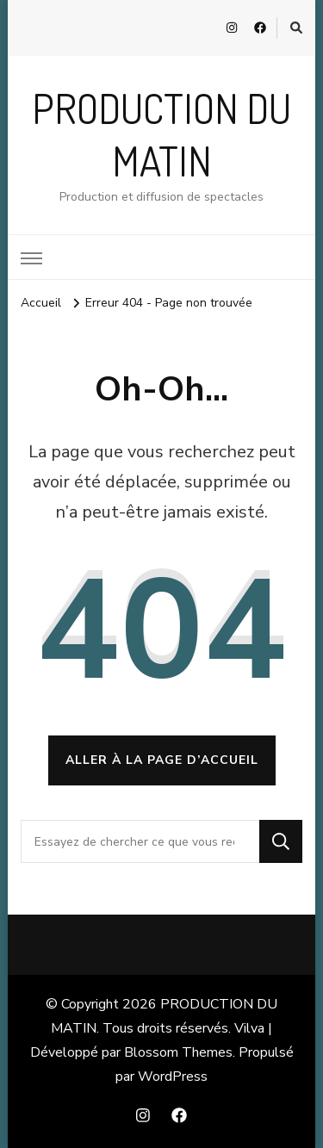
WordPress (173, 1076)
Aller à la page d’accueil (161, 760)
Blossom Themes (178, 1052)
